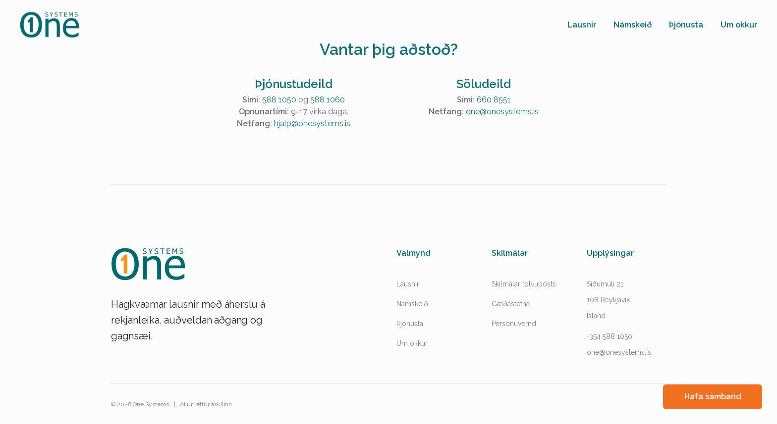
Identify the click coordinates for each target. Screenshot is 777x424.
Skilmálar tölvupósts (524, 284)
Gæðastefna (511, 304)
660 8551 (494, 99)
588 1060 (327, 99)
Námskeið (412, 304)
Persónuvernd (514, 324)
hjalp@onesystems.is (312, 123)
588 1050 (279, 99)
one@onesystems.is (502, 111)
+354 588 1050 (609, 336)
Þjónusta (409, 324)
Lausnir (407, 284)
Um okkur (412, 343)
